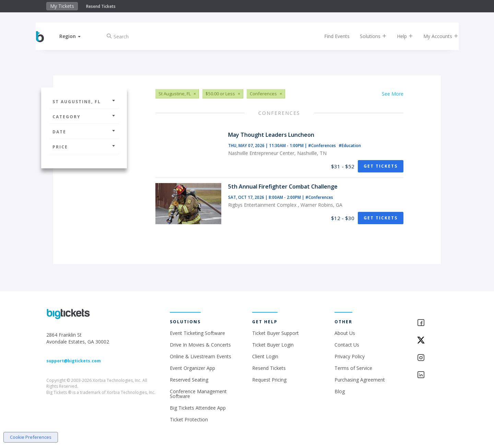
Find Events (330, 36)
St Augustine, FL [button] (84, 102)
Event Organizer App (192, 368)
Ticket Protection (189, 419)
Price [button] (84, 147)
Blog (339, 391)
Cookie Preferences (30, 437)
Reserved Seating (189, 379)
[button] (76, 36)
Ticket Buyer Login (273, 344)
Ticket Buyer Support (275, 333)
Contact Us (346, 344)
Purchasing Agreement (359, 379)
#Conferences (322, 145)
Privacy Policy (349, 356)
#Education (350, 145)
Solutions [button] (367, 36)
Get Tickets (381, 166)
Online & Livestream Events (200, 356)
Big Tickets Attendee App (198, 408)
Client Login (265, 356)
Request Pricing (269, 379)
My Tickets (62, 6)
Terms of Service (353, 368)
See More (392, 94)
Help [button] (399, 36)
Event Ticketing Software (197, 333)
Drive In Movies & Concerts (200, 344)
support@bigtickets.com (73, 361)
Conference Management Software (198, 393)
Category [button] (84, 117)
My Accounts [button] (434, 36)
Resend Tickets (101, 6)
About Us (344, 333)
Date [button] (84, 132)
